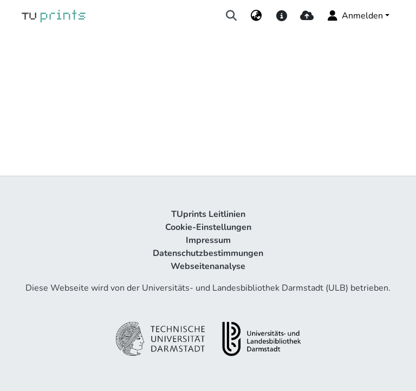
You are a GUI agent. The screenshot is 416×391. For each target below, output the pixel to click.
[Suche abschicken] (231, 15)
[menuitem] (256, 15)
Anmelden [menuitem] (354, 16)
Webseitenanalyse (208, 266)
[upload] (307, 16)
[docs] (281, 16)
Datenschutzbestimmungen (208, 253)
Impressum (208, 240)
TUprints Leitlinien (208, 214)
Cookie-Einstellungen (208, 227)
